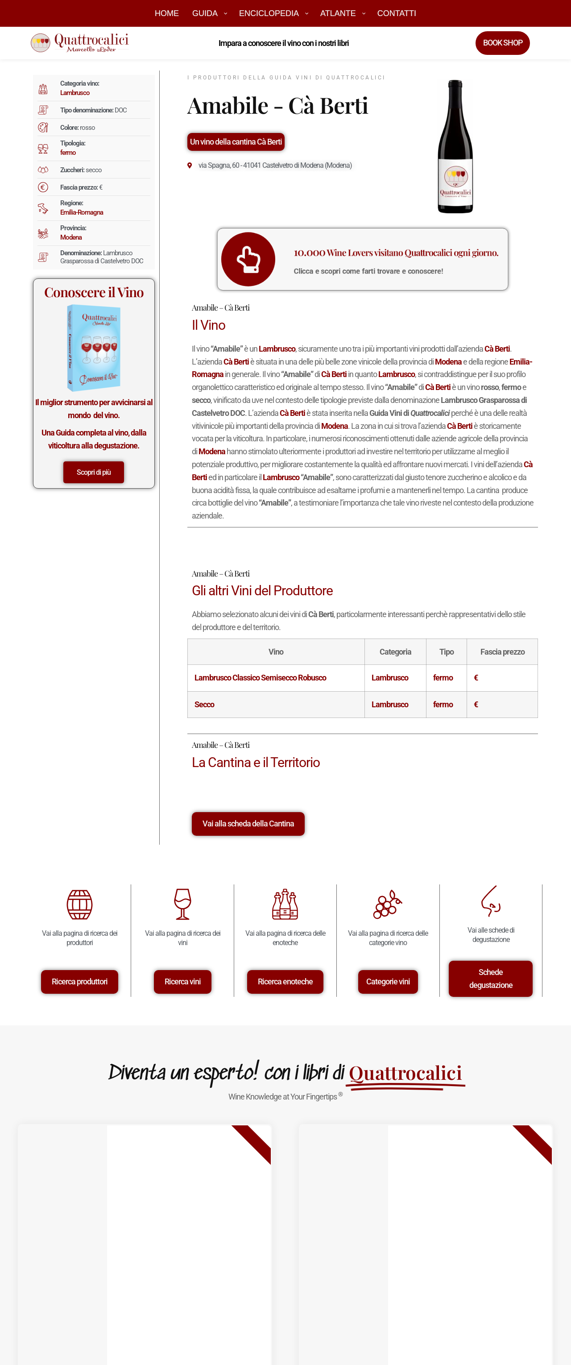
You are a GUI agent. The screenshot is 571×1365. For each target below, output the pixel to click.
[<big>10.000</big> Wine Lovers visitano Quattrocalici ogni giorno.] (289, 259)
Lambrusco (75, 93)
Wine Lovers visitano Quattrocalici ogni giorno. (383, 255)
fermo (68, 153)
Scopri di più (94, 472)
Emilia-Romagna (81, 212)
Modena (71, 237)
